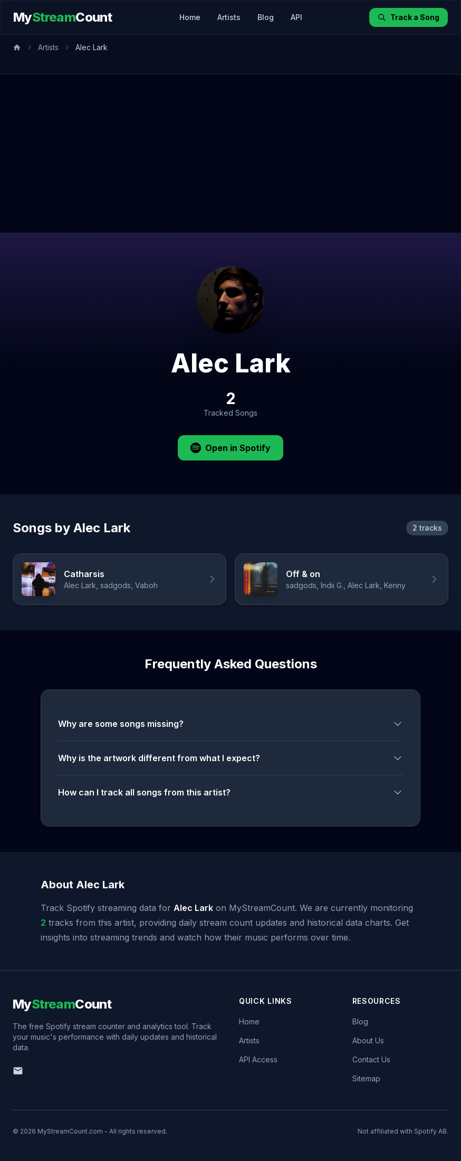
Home (189, 17)
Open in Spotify (230, 448)
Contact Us (371, 1059)
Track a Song (408, 17)
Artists (229, 17)
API (296, 17)
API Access (258, 1059)
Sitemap (366, 1078)
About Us (368, 1040)
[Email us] (18, 1071)
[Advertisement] (230, 153)
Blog (265, 17)
